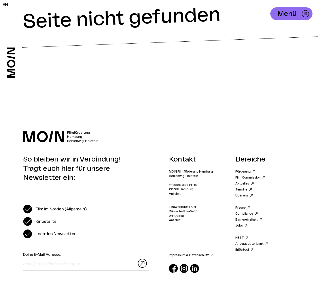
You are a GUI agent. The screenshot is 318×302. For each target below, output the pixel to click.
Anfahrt (175, 193)
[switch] (55, 209)
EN (5, 5)
